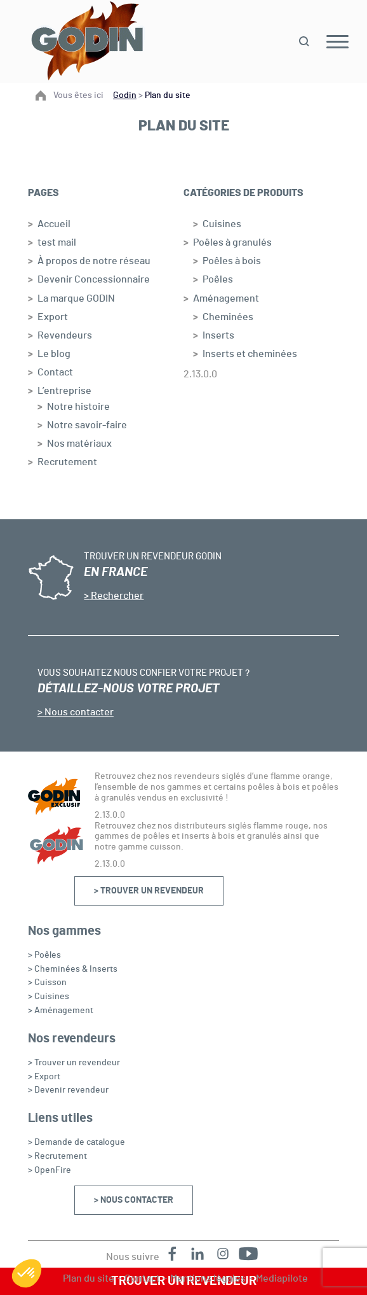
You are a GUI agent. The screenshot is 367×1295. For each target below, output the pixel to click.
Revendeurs (64, 335)
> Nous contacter (133, 1200)
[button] (26, 1273)
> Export (44, 1076)
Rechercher (116, 596)
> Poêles (44, 955)
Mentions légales (208, 1278)
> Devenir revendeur (68, 1090)
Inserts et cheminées (250, 354)
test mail (56, 242)
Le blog (53, 354)
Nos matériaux (79, 443)
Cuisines (222, 224)
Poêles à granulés (232, 242)
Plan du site (88, 1278)
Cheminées (228, 317)
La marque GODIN (76, 298)
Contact (55, 372)
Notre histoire (78, 407)
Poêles (218, 279)
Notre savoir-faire (87, 425)
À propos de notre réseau (93, 261)
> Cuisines (48, 996)
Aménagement (226, 298)
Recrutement (67, 462)
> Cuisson (47, 982)
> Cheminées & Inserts (72, 969)
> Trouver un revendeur (149, 890)
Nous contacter (78, 712)
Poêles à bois (232, 261)
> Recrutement (57, 1156)
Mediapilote (282, 1278)
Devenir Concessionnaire (93, 279)
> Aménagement (60, 1010)
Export (52, 317)
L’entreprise (64, 391)
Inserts (218, 335)
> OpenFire (49, 1170)
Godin (125, 95)
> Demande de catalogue (76, 1142)
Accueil (53, 224)
